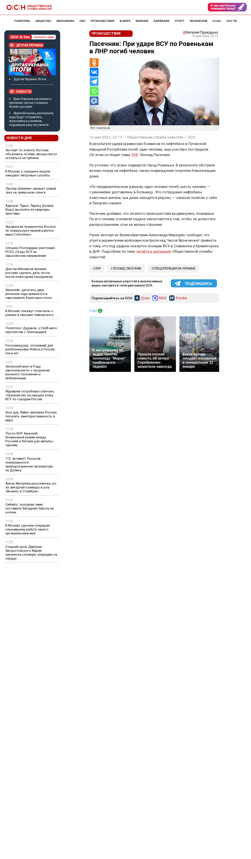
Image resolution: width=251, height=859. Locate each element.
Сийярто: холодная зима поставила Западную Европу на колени (29, 508)
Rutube (181, 298)
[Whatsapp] (94, 91)
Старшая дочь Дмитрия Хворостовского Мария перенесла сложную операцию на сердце (31, 552)
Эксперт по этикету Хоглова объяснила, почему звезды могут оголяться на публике (31, 154)
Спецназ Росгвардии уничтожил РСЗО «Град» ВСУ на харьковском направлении (30, 252)
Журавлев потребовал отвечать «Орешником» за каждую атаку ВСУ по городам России (30, 395)
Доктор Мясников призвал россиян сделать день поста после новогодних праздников (29, 273)
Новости (20, 91)
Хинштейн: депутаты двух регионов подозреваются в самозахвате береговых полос (28, 294)
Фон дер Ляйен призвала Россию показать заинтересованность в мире (31, 416)
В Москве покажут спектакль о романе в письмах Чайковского (29, 313)
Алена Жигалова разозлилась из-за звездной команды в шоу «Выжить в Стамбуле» (31, 487)
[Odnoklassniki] (94, 62)
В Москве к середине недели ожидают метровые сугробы (27, 173)
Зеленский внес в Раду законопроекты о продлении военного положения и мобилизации (27, 372)
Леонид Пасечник (127, 268)
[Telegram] (94, 81)
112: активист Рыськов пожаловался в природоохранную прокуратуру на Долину (29, 464)
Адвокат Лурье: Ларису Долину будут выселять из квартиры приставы (29, 209)
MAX (163, 298)
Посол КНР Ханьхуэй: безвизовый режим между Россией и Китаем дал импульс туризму (29, 439)
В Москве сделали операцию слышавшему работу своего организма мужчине (27, 529)
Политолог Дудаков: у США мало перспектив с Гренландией (31, 330)
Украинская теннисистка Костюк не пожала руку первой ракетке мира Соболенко (30, 230)
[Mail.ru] (94, 100)
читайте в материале (153, 251)
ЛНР (135, 155)
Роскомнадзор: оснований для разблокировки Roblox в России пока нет (30, 349)
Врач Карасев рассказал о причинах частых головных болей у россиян (30, 102)
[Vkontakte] (94, 72)
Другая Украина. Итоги (30, 79)
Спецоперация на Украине (174, 268)
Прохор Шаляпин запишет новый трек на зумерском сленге (30, 190)
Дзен (145, 298)
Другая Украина (26, 45)
